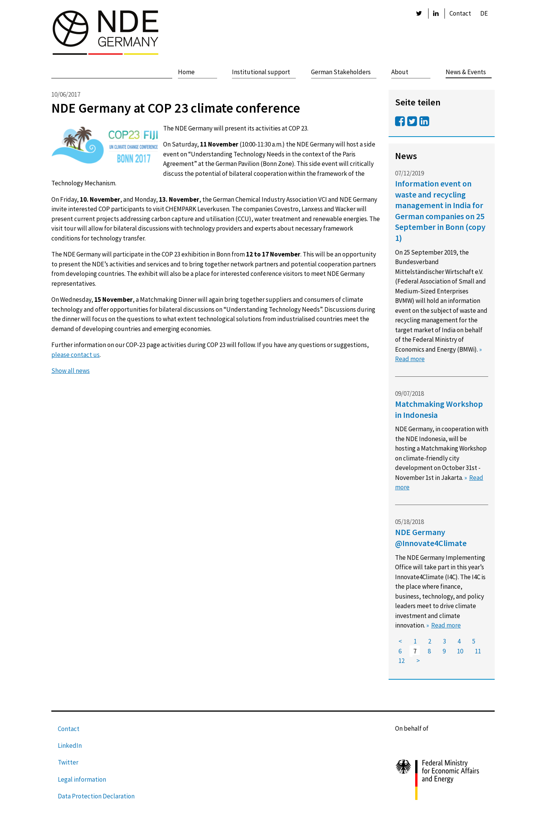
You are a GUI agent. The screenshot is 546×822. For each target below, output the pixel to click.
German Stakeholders (341, 72)
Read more (446, 625)
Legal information (82, 779)
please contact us (75, 354)
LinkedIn (70, 745)
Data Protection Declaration (96, 796)
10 (460, 651)
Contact (460, 13)
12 (401, 661)
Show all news (70, 370)
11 (478, 651)
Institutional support (261, 72)
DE (484, 13)
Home (186, 72)
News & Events (466, 72)
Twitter (68, 762)
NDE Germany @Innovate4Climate (431, 537)
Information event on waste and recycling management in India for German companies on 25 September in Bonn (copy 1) (440, 210)
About (399, 72)
